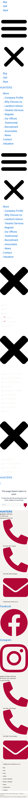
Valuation (8, 143)
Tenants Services (14, 110)
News (8, 135)
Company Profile (14, 97)
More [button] (6, 93)
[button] (14, 42)
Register (9, 114)
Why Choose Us (13, 101)
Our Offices (11, 118)
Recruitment (11, 126)
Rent (5, 10)
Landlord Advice (14, 106)
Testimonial (11, 122)
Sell (5, 6)
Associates (11, 131)
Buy (5, 2)
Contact (7, 139)
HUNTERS (6, 87)
